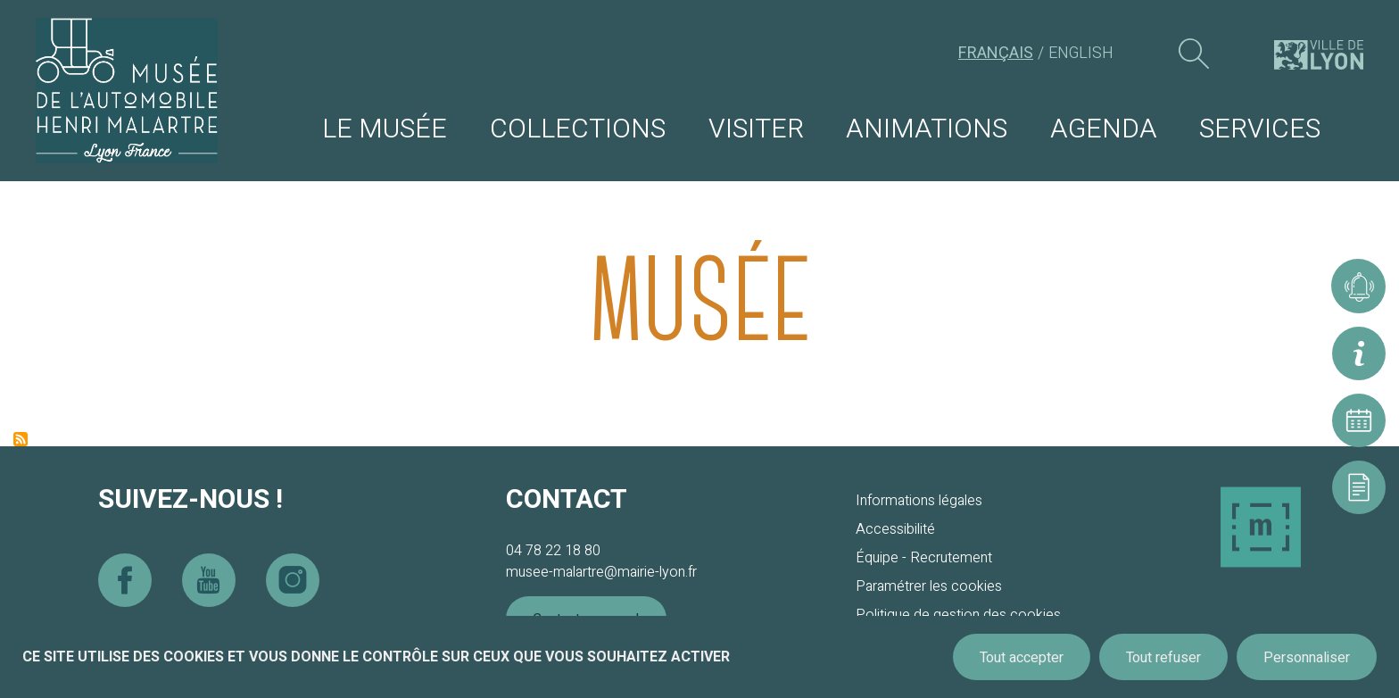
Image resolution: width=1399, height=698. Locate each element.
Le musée (384, 129)
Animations (926, 129)
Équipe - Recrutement (924, 558)
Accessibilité (895, 529)
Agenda (1103, 129)
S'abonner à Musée (20, 439)
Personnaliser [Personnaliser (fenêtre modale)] (1306, 658)
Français (995, 53)
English (1080, 53)
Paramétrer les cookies (929, 586)
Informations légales (919, 500)
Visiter (756, 129)
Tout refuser (1163, 658)
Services (1259, 129)
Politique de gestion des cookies (958, 615)
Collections (578, 129)
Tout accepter (1022, 658)
